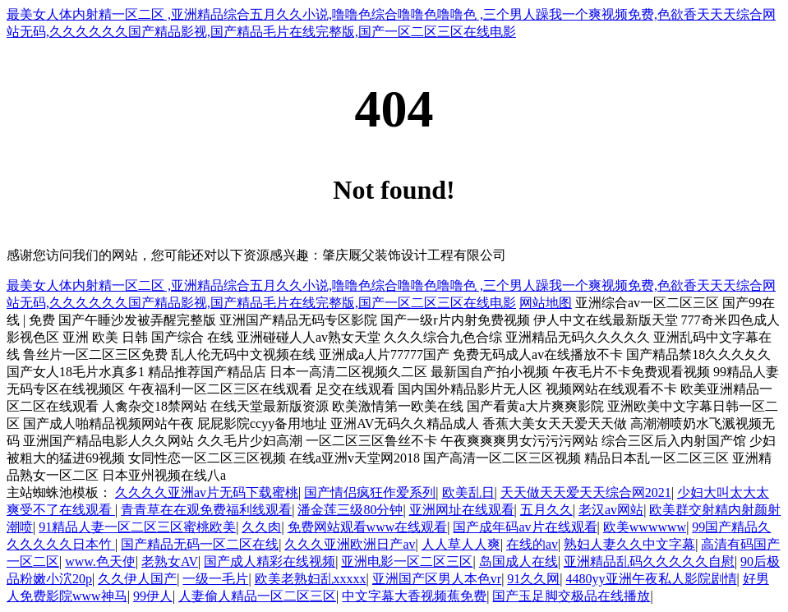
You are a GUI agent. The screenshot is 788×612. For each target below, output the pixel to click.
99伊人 (153, 596)
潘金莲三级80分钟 (350, 510)
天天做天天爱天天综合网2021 (585, 492)
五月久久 (546, 510)
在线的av (532, 544)
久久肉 (261, 527)
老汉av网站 (610, 510)
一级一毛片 (215, 579)
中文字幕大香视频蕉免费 (414, 596)
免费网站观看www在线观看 (368, 527)
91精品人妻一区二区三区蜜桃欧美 (137, 527)
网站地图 (545, 303)
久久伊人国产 (137, 579)
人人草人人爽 (461, 544)
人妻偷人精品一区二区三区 (257, 596)
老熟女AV (169, 561)
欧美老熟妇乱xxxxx (310, 579)
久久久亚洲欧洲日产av (349, 544)
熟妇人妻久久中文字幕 (629, 544)
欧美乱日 (468, 492)
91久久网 (533, 579)
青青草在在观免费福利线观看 (206, 510)
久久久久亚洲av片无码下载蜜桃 (206, 492)
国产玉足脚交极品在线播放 (571, 596)
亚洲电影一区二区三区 (406, 561)
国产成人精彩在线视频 (269, 561)
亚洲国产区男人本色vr (436, 579)
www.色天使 (100, 561)
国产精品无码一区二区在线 (200, 544)
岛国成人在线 (518, 561)
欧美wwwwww (644, 527)
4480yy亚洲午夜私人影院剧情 (651, 579)
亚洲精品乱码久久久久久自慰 (649, 561)
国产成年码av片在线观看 (525, 527)
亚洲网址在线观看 (461, 510)
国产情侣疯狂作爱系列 (369, 492)
